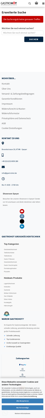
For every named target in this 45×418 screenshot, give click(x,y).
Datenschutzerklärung (30, 396)
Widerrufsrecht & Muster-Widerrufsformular (14, 111)
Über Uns (6, 88)
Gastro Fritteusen (9, 259)
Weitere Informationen (22, 413)
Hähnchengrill (8, 306)
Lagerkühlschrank (9, 283)
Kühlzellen (7, 287)
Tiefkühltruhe (8, 256)
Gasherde (7, 290)
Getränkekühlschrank (10, 249)
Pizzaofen (7, 271)
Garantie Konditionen (12, 98)
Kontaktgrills (7, 302)
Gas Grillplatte (8, 296)
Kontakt (6, 83)
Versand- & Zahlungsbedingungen (18, 93)
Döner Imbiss (8, 299)
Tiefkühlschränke (9, 253)
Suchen (33, 39)
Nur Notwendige (22, 408)
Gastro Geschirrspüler (10, 265)
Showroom (23, 199)
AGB (4, 123)
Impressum (7, 103)
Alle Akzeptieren (22, 401)
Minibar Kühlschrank (10, 293)
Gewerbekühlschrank (10, 262)
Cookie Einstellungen (12, 128)
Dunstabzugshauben (10, 268)
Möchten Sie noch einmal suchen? (18, 28)
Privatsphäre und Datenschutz (16, 118)
